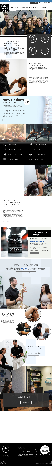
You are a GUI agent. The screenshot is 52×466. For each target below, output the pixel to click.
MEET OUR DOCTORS (33, 41)
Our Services (31, 7)
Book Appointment (34, 2)
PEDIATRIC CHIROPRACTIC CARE (14, 154)
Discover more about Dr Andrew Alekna (26, 277)
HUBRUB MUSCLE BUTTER (39, 159)
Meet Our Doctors (24, 7)
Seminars (44, 7)
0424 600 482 (44, 2)
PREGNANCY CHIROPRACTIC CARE (15, 159)
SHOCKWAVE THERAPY (38, 164)
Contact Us (44, 55)
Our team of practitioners (34, 78)
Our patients (3, 322)
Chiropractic (5, 211)
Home (12, 7)
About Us (16, 7)
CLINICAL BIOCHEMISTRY (13, 164)
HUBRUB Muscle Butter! (37, 246)
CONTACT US (35, 257)
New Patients (38, 7)
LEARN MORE (33, 361)
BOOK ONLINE (7, 124)
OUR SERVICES (44, 41)
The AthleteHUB (37, 154)
